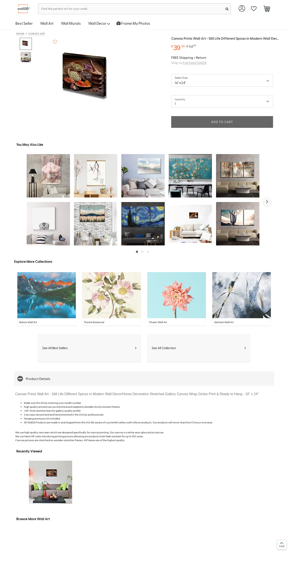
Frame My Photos (133, 23)
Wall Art (47, 23)
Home (20, 33)
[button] (267, 201)
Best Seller (24, 23)
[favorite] (254, 9)
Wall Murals (71, 23)
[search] (227, 8)
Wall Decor (99, 23)
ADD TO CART (222, 122)
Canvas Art (36, 33)
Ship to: (189, 63)
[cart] (267, 9)
